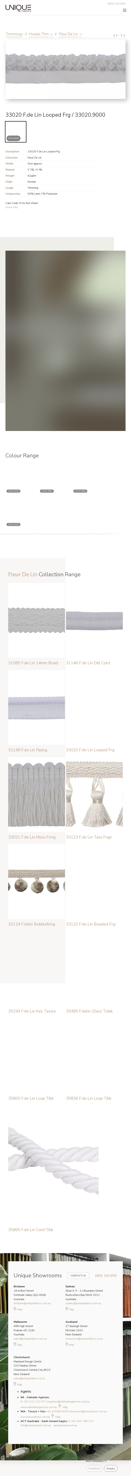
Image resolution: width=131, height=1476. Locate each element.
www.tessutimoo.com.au (35, 1417)
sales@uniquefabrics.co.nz (29, 1378)
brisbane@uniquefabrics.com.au (32, 1303)
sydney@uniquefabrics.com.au (83, 1303)
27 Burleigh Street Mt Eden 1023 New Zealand (77, 1328)
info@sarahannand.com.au (35, 1425)
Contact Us (75, 1275)
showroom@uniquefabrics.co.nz (84, 1339)
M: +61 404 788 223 (80, 1421)
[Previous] (114, 35)
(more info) (11, 207)
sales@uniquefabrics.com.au (30, 1339)
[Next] (124, 35)
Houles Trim (39, 34)
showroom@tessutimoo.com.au (88, 1411)
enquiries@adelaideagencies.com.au (68, 1401)
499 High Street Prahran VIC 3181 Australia (24, 1328)
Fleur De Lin (68, 34)
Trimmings (14, 34)
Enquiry (110, 1468)
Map (18, 1309)
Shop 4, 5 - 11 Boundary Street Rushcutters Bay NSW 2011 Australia (84, 1293)
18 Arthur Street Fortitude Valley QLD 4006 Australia (30, 1293)
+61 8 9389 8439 (57, 1411)
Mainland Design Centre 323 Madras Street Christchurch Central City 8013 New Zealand (32, 1365)
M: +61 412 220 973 (33, 1401)
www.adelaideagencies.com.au (38, 1407)
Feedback (94, 1468)
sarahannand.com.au (65, 1425)
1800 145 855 (116, 4)
